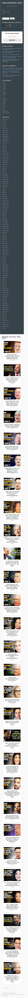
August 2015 (4, 311)
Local (3, 96)
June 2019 (4, 236)
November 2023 (5, 136)
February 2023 (5, 153)
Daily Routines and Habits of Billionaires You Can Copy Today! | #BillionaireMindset (12, 586)
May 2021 (4, 192)
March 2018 (4, 264)
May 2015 (4, 315)
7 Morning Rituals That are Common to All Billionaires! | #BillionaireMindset (12, 633)
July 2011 (4, 328)
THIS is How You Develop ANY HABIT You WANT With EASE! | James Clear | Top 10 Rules (12, 978)
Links (3, 13)
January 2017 (5, 288)
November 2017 (5, 271)
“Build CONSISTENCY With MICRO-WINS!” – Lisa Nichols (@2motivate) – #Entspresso (11, 72)
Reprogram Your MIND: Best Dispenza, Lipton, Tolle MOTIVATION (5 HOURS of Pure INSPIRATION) (11, 60)
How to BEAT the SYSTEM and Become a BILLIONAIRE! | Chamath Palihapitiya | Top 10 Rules (12, 793)
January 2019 (5, 245)
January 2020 (5, 222)
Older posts (5, 988)
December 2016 (5, 290)
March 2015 (4, 318)
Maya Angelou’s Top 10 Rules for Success (10, 54)
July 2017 (4, 279)
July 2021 (4, 189)
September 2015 (5, 309)
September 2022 (5, 162)
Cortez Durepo (5, 75)
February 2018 (5, 266)
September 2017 (5, 275)
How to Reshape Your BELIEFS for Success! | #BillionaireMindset (12, 448)
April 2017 (4, 285)
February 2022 (5, 175)
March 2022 (4, 174)
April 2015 (4, 316)
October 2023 (5, 138)
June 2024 (4, 123)
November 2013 (5, 324)
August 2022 (4, 164)
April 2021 (4, 194)
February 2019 (5, 243)
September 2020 (5, 207)
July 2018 (4, 256)
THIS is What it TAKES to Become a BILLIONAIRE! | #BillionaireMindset (12, 426)
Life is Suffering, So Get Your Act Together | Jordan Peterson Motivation (12, 930)
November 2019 (5, 226)
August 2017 (4, 277)
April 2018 (4, 262)
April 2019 (4, 239)
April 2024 (4, 126)
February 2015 (5, 320)
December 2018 (5, 247)
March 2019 (4, 241)
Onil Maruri (4, 71)
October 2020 (5, 205)
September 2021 (5, 185)
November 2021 (5, 181)
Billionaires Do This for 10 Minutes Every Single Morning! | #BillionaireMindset (12, 540)
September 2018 (5, 253)
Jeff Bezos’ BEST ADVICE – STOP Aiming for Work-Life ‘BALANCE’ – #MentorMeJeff (12, 69)
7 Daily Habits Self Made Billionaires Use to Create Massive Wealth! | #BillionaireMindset (12, 610)
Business (4, 82)
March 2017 (4, 286)
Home (3, 9)
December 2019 (5, 224)
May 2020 (4, 215)
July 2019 (4, 234)
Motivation (4, 101)
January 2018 (5, 268)
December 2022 (5, 157)
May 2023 (4, 147)
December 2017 (5, 269)
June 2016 (4, 298)
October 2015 (5, 307)
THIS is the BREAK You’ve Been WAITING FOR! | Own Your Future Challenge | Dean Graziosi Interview (12, 953)
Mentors (3, 97)
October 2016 (5, 294)
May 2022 (4, 170)
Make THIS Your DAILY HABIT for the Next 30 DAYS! (12, 723)
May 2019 (4, 237)
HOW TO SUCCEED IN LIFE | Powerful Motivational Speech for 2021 (12, 745)
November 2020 (5, 204)
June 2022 (4, 168)
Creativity (4, 86)
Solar (3, 109)
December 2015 (5, 305)
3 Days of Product (5, 11)
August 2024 (4, 119)
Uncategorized (5, 111)
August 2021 (4, 187)
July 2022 (4, 166)
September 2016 (5, 296)
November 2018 (5, 249)
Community (4, 84)
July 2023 (4, 143)
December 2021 (5, 179)
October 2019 (5, 228)
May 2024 (4, 125)
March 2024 (4, 128)
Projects (3, 105)
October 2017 (5, 273)
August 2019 (4, 232)
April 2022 (4, 172)
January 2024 (5, 132)
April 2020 (4, 217)
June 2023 (4, 145)
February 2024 (5, 130)
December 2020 (5, 202)
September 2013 (5, 326)
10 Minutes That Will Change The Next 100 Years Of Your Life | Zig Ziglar (12, 563)
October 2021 (5, 183)
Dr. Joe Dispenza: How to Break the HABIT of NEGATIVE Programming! (11, 52)
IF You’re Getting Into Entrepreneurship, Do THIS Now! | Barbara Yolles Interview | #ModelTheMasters (12, 769)
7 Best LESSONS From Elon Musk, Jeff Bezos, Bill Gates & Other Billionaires (12, 839)
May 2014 (4, 322)
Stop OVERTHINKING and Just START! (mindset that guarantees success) (12, 49)
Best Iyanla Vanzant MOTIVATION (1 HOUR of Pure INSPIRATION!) (12, 817)
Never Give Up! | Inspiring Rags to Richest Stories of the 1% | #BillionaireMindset (12, 356)
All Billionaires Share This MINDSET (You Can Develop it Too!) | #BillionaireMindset (12, 470)
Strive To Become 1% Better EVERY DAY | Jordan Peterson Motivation (12, 380)
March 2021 (4, 196)
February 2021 (5, 198)
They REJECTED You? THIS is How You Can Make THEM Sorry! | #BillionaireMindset (12, 403)
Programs (4, 103)
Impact (3, 90)
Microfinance (4, 99)
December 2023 (5, 134)
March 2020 (4, 219)
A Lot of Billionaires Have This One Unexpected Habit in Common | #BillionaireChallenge (12, 517)
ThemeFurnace (5, 995)
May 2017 (4, 283)
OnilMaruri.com (12, 3)
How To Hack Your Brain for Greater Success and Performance (12, 701)
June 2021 (4, 190)
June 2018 (4, 258)
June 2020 (4, 213)
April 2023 (4, 149)
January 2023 (5, 155)
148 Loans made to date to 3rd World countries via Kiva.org (12, 76)
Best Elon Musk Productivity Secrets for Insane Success (12, 862)
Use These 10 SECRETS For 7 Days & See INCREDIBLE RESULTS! (12, 884)
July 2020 (4, 211)
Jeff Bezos (4, 94)
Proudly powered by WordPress (8, 994)
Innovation (4, 92)
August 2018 (4, 254)
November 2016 (5, 292)
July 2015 (4, 313)
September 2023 (5, 140)
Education (4, 88)
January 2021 (5, 200)
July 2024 (4, 121)
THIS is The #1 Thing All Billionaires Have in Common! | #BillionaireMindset (12, 493)
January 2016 (5, 303)
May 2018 (4, 260)
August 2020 (4, 209)
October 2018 (5, 251)
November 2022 (5, 158)
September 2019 (5, 230)
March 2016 (4, 301)
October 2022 (5, 160)
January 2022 (5, 177)
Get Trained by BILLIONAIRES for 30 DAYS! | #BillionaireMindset (12, 656)
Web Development (6, 112)
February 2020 (5, 221)
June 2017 (4, 281)
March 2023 (4, 151)
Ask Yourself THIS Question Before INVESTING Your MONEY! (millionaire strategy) (11, 57)
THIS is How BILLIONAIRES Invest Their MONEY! (12, 679)
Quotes (3, 107)
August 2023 (4, 142)
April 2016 (4, 300)
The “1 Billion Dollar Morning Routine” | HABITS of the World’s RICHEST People (12, 906)
